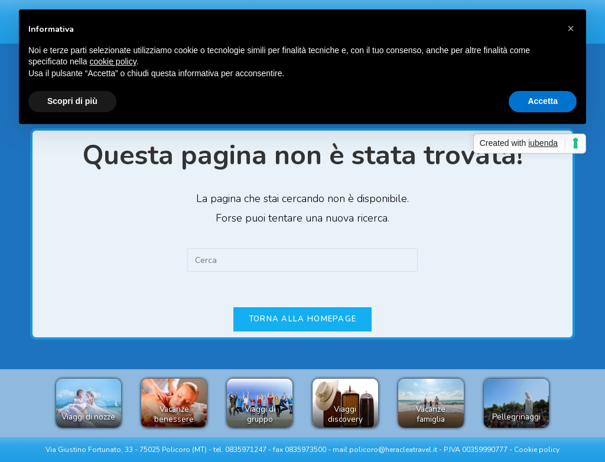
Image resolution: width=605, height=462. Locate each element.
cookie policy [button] (113, 61)
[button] (570, 28)
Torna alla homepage (303, 319)
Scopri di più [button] (72, 101)
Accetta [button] (543, 101)
